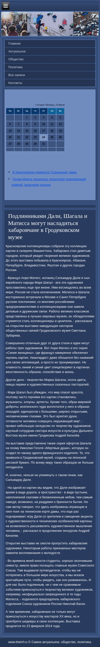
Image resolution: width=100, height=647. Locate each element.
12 (60, 124)
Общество (16, 59)
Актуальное (17, 51)
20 (10, 137)
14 (18, 130)
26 (60, 137)
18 (51, 130)
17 (43, 130)
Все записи (16, 75)
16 (35, 130)
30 (35, 144)
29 (26, 144)
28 (18, 144)
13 (10, 130)
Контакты (15, 83)
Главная (14, 43)
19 (60, 130)
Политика (15, 67)
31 (43, 144)
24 (43, 137)
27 (10, 144)
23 (35, 137)
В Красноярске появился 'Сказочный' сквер (45, 172)
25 (51, 137)
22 (26, 137)
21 (18, 137)
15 (26, 130)
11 (51, 124)
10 (43, 124)
